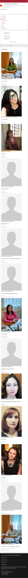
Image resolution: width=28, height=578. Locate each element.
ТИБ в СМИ (3, 23)
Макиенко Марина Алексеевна (7, 399)
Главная (1, 45)
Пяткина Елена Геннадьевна (7, 437)
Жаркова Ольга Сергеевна (6, 78)
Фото (2, 25)
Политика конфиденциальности (6, 570)
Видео (2, 26)
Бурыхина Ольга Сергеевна (6, 291)
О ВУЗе (5, 45)
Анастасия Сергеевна (5, 151)
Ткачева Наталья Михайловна (7, 186)
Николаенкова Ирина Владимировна (9, 117)
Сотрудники (3, 19)
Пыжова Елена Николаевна (7, 366)
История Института (4, 20)
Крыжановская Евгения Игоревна (8, 331)
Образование (3, 15)
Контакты (3, 569)
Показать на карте (14, 41)
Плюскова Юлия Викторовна (7, 221)
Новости (3, 22)
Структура (3, 17)
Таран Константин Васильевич (7, 544)
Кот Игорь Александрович (6, 256)
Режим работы (6, 32)
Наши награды (4, 28)
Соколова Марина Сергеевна (7, 510)
